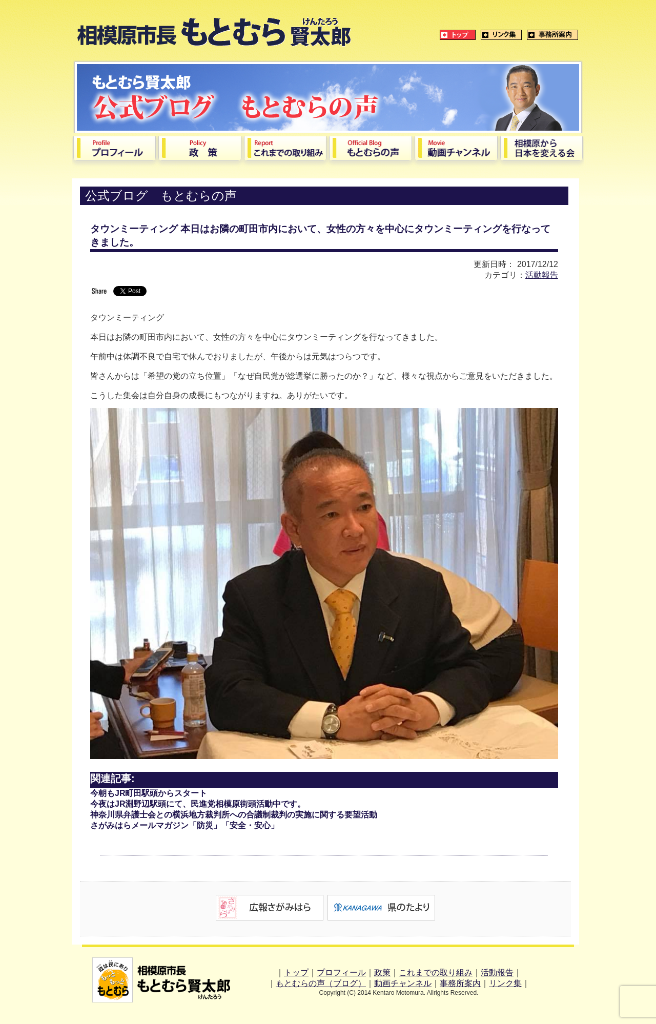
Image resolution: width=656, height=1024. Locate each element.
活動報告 (541, 275)
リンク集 (505, 983)
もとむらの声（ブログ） (321, 983)
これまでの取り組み (436, 972)
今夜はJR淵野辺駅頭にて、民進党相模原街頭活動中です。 (197, 804)
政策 (382, 972)
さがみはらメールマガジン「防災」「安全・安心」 (184, 825)
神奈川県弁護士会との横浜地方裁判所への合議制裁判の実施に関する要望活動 (233, 814)
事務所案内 (460, 983)
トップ (296, 972)
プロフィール (341, 972)
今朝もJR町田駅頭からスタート (148, 793)
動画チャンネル (403, 983)
